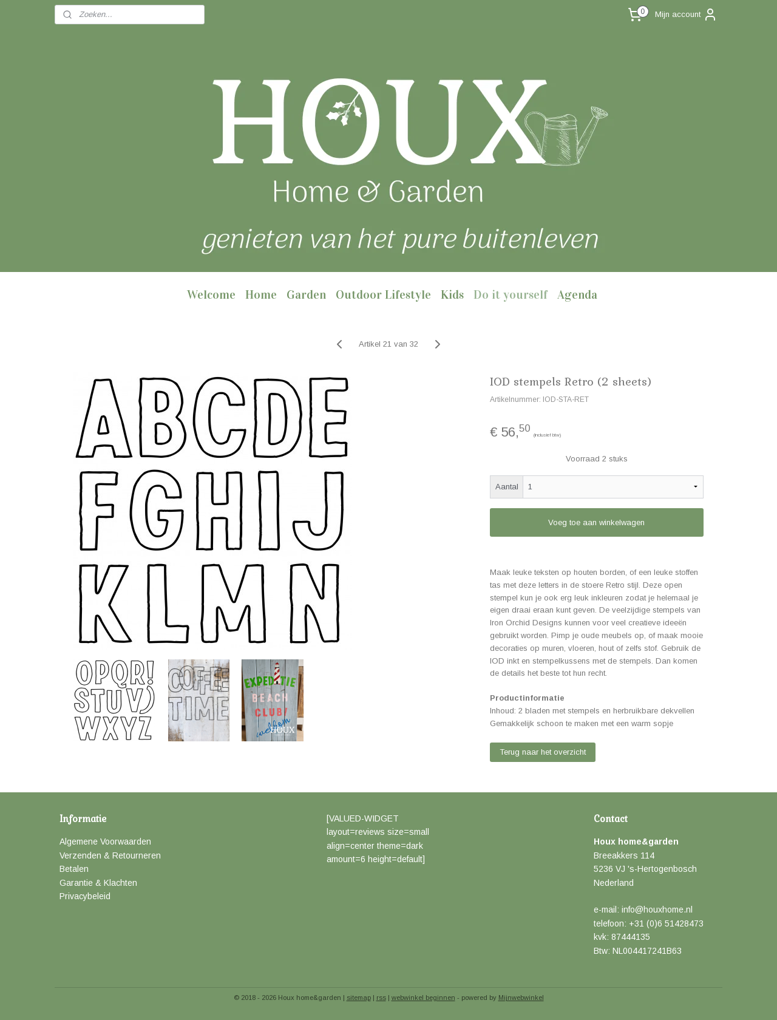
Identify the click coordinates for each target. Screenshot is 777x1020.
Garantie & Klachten (98, 883)
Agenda (577, 294)
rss (381, 997)
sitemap (359, 997)
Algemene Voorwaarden (105, 841)
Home (261, 294)
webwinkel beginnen (423, 997)
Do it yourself (510, 294)
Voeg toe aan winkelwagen (596, 522)
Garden (306, 294)
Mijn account (686, 14)
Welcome (211, 294)
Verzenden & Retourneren (110, 855)
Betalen (74, 869)
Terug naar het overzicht (543, 751)
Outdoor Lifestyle (383, 294)
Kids (452, 294)
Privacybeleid (84, 896)
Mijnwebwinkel (521, 997)
